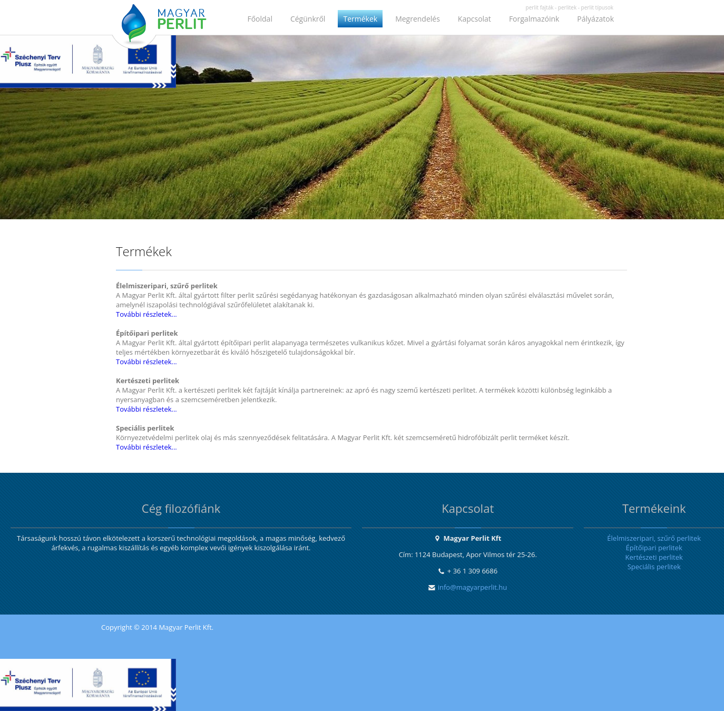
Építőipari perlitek (654, 547)
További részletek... (146, 314)
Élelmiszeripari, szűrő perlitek (654, 538)
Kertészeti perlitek (654, 557)
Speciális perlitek (654, 566)
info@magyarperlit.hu (472, 587)
